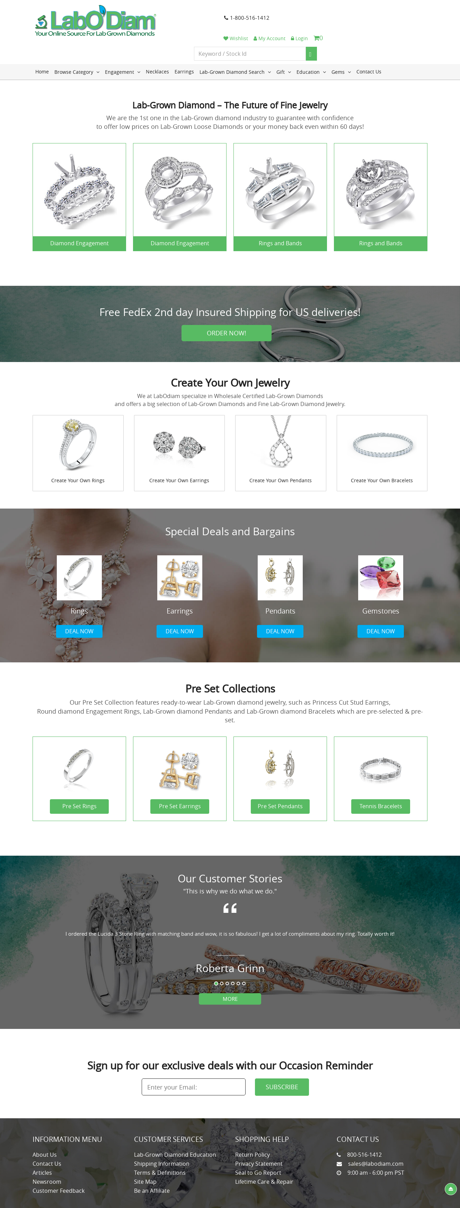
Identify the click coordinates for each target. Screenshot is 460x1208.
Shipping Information (161, 1139)
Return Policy (252, 1130)
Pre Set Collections (230, 664)
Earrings (184, 47)
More (230, 974)
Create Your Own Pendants (280, 455)
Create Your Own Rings (78, 455)
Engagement (122, 47)
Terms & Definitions (160, 1148)
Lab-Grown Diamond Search (235, 47)
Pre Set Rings (79, 782)
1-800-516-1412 (213, 20)
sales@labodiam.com (376, 1139)
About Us (45, 1130)
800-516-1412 (364, 1130)
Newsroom (47, 1157)
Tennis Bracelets (381, 782)
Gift (283, 47)
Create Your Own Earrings (179, 455)
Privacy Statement (259, 1139)
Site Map (145, 1157)
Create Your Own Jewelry (230, 358)
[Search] (412, 27)
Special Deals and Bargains (230, 507)
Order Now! (226, 308)
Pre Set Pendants (280, 782)
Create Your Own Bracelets (382, 455)
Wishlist (337, 11)
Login (400, 11)
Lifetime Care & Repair (264, 1157)
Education (311, 47)
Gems (341, 47)
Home (42, 47)
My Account (371, 11)
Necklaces (157, 47)
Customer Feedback (59, 1166)
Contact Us (368, 47)
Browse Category (76, 47)
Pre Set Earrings (180, 782)
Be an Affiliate (152, 1166)
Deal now (79, 606)
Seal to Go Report (258, 1148)
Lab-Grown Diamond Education (175, 1130)
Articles (42, 1148)
